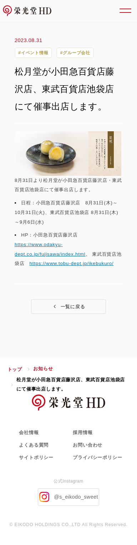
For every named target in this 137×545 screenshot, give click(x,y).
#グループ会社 (75, 52)
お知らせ (43, 368)
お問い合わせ (87, 445)
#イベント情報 (33, 52)
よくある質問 (34, 445)
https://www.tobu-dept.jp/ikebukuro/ (71, 263)
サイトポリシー (36, 457)
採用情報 (82, 432)
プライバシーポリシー (97, 457)
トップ (14, 369)
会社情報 (29, 432)
